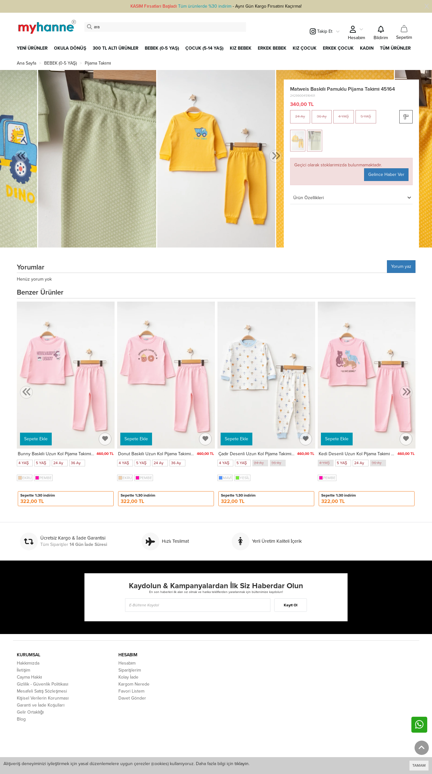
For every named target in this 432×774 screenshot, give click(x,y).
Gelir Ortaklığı (30, 712)
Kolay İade (128, 677)
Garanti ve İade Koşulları (41, 705)
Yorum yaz (401, 266)
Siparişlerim (129, 670)
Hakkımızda (28, 663)
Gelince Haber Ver (386, 174)
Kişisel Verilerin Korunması (43, 698)
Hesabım (127, 663)
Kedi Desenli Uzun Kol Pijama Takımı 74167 (360, 453)
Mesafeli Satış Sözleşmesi (42, 691)
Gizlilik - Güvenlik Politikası (43, 684)
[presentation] (21, 156)
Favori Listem (131, 691)
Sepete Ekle (36, 439)
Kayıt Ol (290, 605)
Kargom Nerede (134, 684)
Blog (21, 719)
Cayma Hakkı (29, 677)
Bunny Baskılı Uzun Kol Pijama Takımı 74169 (61, 453)
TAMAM (419, 765)
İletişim (23, 670)
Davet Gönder (132, 698)
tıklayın (242, 763)
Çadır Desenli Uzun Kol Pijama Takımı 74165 (261, 453)
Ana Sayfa (26, 63)
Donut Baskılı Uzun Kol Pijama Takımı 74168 (161, 453)
